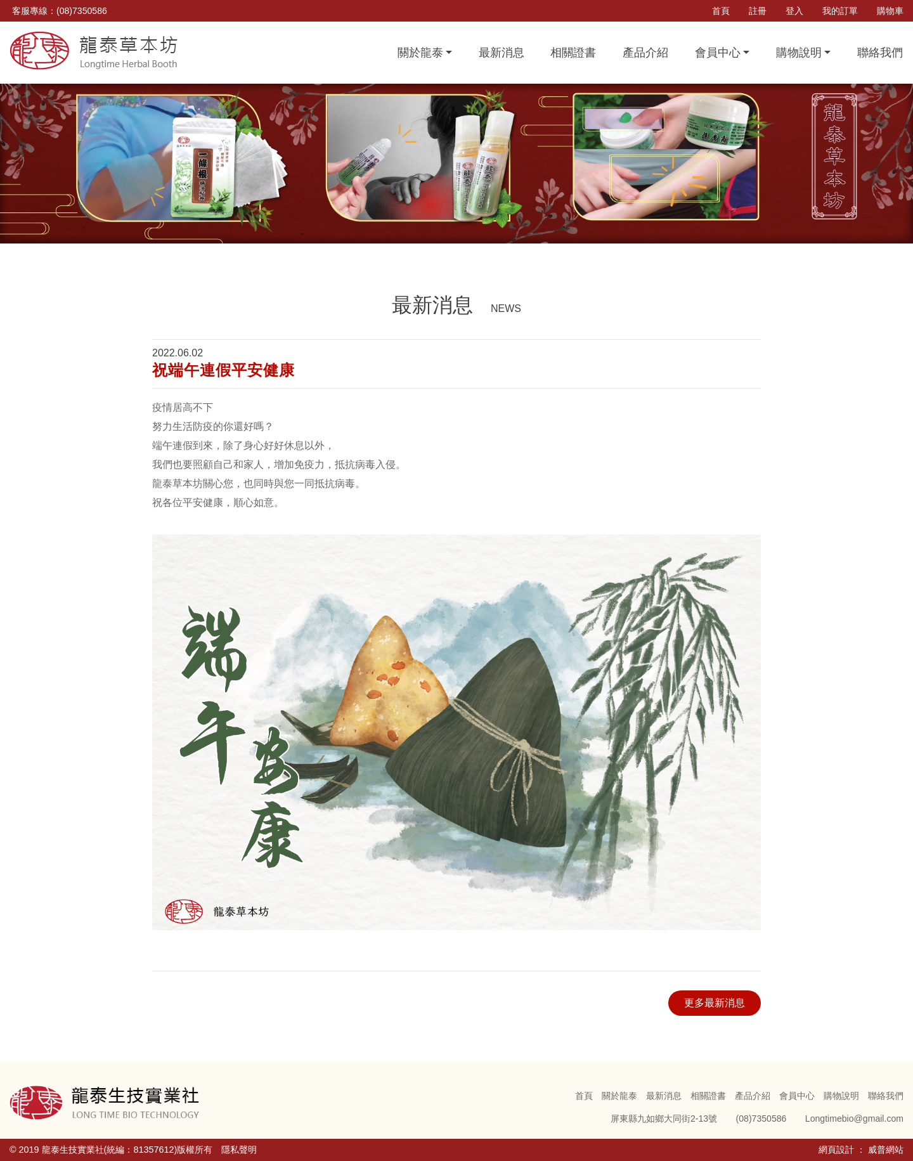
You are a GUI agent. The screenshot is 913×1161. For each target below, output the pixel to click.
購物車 (890, 11)
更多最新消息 (714, 1002)
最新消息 (501, 52)
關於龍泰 (619, 1096)
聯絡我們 (880, 52)
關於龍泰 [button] (420, 52)
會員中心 (797, 1096)
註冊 (758, 11)
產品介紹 (645, 52)
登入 (794, 11)
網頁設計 (836, 1150)
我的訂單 (840, 11)
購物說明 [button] (799, 52)
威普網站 (885, 1150)
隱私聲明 (239, 1150)
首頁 (721, 11)
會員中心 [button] (718, 52)
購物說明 (841, 1096)
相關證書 (573, 52)
